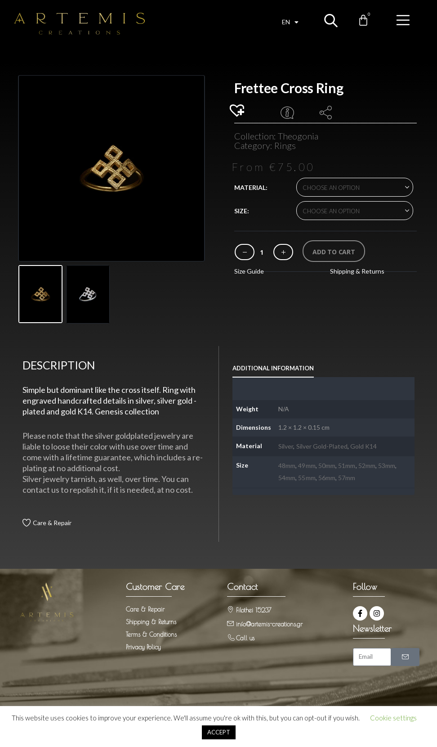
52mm (366, 462)
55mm (306, 474)
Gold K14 (363, 443)
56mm (326, 474)
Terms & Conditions (151, 631)
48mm (286, 462)
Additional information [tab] (273, 365)
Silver (285, 443)
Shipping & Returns (357, 271)
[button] (238, 111)
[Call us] (230, 634)
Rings (285, 145)
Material (250, 187)
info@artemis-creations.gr (269, 621)
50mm (326, 462)
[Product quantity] (261, 252)
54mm (286, 474)
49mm (306, 462)
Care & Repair (52, 519)
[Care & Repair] (26, 519)
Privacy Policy (143, 644)
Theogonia (298, 135)
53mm (386, 462)
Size (240, 211)
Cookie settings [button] (393, 718)
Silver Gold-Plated (322, 443)
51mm (346, 462)
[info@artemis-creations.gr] (230, 620)
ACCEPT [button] (218, 732)
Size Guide (249, 271)
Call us (245, 635)
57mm (346, 474)
